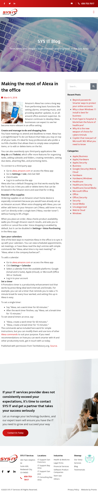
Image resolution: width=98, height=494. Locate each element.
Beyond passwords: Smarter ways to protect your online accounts (84, 103)
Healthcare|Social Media (84, 188)
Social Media (79, 203)
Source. (54, 345)
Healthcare (78, 181)
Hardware (77, 175)
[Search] (93, 86)
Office (75, 194)
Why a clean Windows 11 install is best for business (84, 112)
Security (76, 200)
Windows (77, 213)
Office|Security (80, 197)
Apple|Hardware (81, 159)
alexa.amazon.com (21, 170)
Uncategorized (80, 207)
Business (77, 165)
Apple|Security (80, 162)
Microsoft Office (80, 191)
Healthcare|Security (82, 184)
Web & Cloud (79, 210)
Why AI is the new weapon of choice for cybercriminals (83, 131)
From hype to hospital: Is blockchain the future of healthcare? (84, 122)
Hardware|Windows (82, 178)
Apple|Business (80, 156)
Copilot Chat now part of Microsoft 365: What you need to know (84, 141)
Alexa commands (9, 334)
